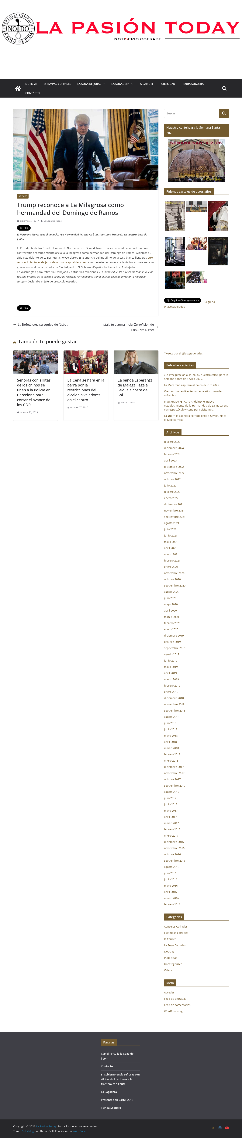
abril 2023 (170, 460)
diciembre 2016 (174, 842)
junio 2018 (170, 729)
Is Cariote (147, 84)
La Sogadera (120, 84)
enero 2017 (171, 835)
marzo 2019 (171, 679)
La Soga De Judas (52, 220)
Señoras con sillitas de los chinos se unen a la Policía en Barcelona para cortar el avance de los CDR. (34, 392)
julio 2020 (170, 598)
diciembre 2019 (174, 635)
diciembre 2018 (174, 698)
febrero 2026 (172, 441)
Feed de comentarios (177, 1005)
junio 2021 (170, 535)
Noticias (31, 84)
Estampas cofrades (57, 84)
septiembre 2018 (174, 710)
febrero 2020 (172, 623)
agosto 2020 (171, 592)
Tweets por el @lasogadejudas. (183, 353)
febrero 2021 (172, 560)
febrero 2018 (172, 754)
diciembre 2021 (174, 504)
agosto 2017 (171, 792)
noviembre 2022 (174, 473)
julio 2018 (170, 723)
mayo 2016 (171, 885)
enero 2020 (171, 629)
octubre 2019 (172, 642)
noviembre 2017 (174, 773)
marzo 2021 (171, 554)
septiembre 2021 (174, 517)
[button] (103, 84)
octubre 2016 (172, 854)
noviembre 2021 (174, 510)
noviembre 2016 (174, 848)
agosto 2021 (171, 523)
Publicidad (167, 84)
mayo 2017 (171, 810)
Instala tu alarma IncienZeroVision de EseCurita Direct (129, 327)
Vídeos (168, 970)
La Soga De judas (89, 84)
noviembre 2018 (174, 704)
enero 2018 (171, 760)
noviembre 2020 (174, 573)
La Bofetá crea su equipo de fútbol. (40, 324)
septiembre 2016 (174, 860)
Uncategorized (173, 964)
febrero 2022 (172, 492)
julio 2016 (170, 873)
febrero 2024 (172, 454)
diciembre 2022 (174, 466)
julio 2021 (170, 529)
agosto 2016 (171, 867)
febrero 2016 (172, 904)
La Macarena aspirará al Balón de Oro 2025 (192, 385)
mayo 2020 (171, 604)
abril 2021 (170, 548)
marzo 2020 (171, 617)
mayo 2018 (171, 735)
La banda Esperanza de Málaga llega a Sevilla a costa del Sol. (135, 387)
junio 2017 (170, 804)
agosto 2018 (171, 717)
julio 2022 (170, 485)
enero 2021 (171, 567)
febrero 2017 (172, 829)
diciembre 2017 (174, 767)
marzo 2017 (171, 823)
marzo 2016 (171, 898)
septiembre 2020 (174, 585)
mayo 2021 (171, 542)
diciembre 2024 (174, 448)
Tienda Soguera (192, 84)
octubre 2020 (172, 579)
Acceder (169, 992)
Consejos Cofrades (176, 926)
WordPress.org (173, 1011)
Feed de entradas (175, 998)
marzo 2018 (171, 748)
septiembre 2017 (174, 785)
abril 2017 (170, 817)
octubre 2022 (172, 479)
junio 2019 (170, 660)
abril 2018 (170, 742)
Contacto (32, 93)
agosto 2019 (171, 654)
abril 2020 (170, 610)
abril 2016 (170, 892)
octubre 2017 (172, 779)
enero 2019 (171, 692)
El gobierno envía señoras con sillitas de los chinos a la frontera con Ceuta (120, 1079)
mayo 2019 (171, 667)
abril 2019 (170, 673)
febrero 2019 (172, 685)
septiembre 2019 (174, 648)
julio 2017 (170, 798)
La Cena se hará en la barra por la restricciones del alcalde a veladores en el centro (85, 390)
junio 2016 (170, 879)
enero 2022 (171, 498)
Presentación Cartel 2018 (117, 1100)
